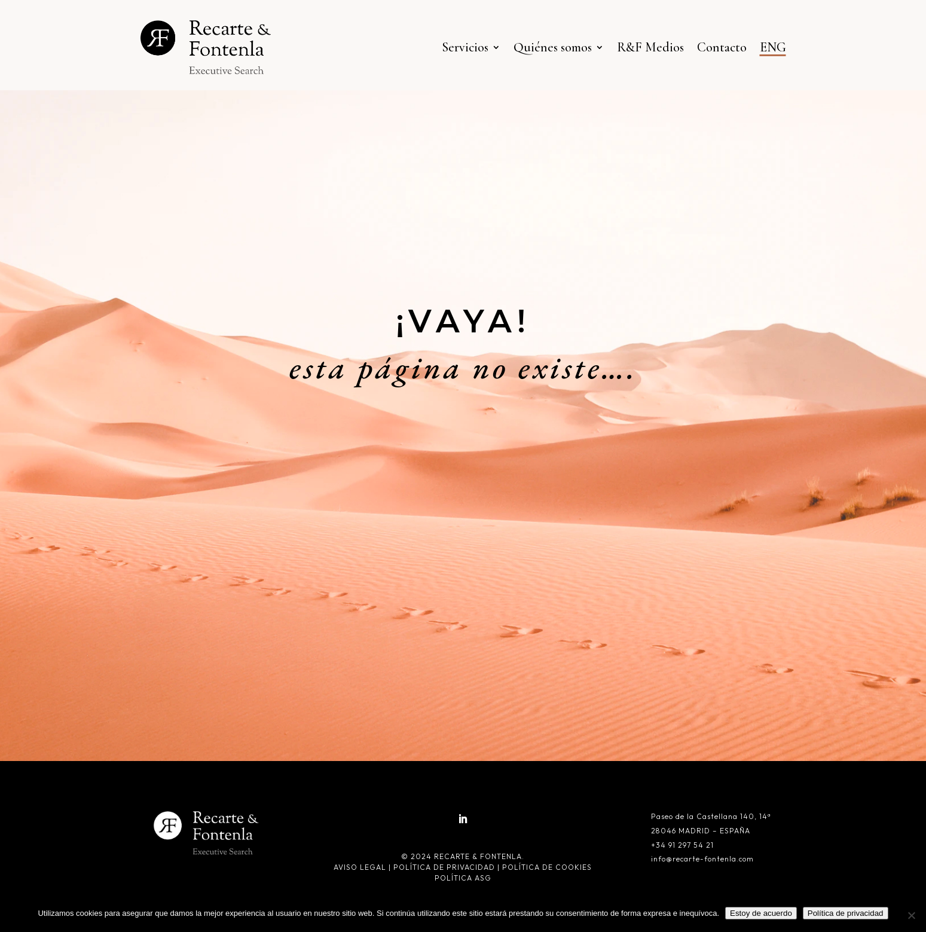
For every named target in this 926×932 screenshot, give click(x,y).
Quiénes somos (553, 47)
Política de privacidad (444, 867)
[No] (911, 915)
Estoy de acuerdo (761, 913)
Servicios (465, 47)
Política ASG (463, 877)
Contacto (722, 47)
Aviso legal (361, 867)
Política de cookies (547, 867)
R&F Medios (650, 47)
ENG (773, 47)
